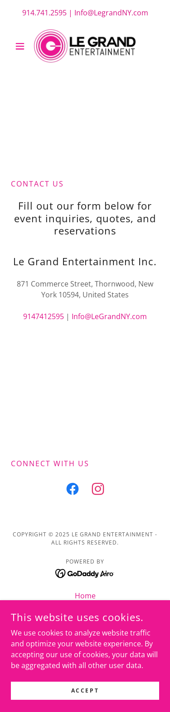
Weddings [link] (85, 609)
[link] (85, 46)
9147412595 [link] (43, 316)
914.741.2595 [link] (44, 13)
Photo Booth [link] (85, 623)
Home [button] (85, 596)
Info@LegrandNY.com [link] (111, 13)
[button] (22, 46)
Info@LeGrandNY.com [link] (109, 316)
